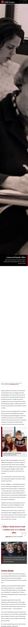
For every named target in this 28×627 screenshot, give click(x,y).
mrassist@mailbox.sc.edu (14, 384)
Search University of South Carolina (21, 2)
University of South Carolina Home (8, 1)
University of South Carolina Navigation (25, 2)
